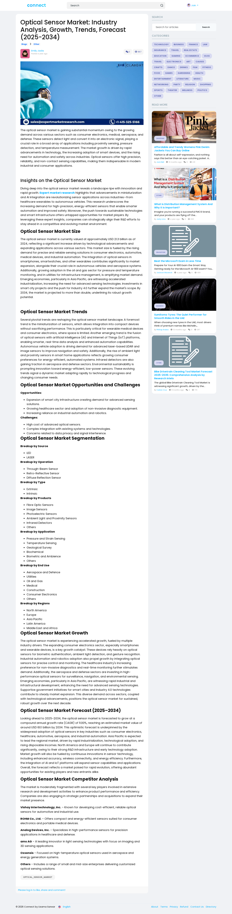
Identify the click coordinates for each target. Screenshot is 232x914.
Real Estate (190, 50)
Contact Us (197, 906)
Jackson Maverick (164, 272)
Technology (161, 44)
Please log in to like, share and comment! (41, 890)
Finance (193, 44)
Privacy (174, 906)
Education (160, 55)
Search (206, 27)
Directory (211, 906)
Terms (164, 906)
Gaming (176, 55)
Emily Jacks (37, 50)
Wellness (187, 90)
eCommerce (192, 55)
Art (188, 61)
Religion (190, 84)
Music (197, 78)
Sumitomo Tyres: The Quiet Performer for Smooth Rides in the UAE (180, 316)
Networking (161, 84)
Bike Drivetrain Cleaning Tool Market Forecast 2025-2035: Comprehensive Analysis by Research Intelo (183, 375)
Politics (202, 90)
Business (179, 44)
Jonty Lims (161, 219)
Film (195, 67)
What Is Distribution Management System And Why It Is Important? (183, 206)
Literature (182, 78)
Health (199, 73)
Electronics (174, 61)
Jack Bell (160, 162)
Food (157, 73)
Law (205, 44)
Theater (172, 90)
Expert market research (57, 193)
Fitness (206, 67)
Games (169, 73)
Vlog (207, 55)
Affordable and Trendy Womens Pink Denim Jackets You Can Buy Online (181, 148)
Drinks (184, 67)
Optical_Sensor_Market (37, 877)
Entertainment (162, 78)
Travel (175, 50)
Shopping (205, 84)
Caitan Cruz (162, 390)
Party (177, 84)
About (155, 906)
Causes (200, 61)
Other (36, 44)
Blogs (24, 44)
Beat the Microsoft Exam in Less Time (177, 261)
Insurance (160, 50)
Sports (158, 90)
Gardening (184, 73)
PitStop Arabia (163, 329)
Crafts (158, 67)
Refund (184, 906)
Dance (171, 67)
